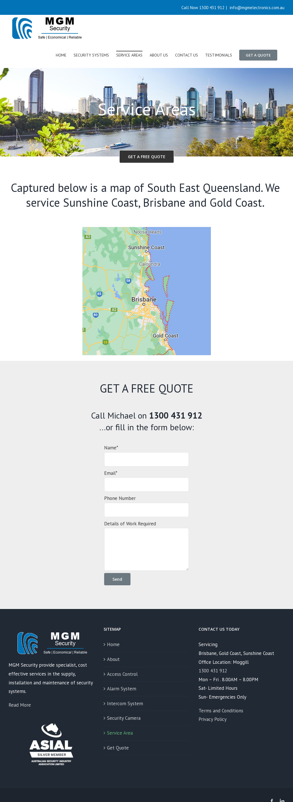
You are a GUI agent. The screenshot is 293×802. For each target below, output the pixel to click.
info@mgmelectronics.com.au (256, 7)
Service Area (120, 733)
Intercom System (125, 703)
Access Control (122, 674)
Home (113, 644)
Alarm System (121, 689)
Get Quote (118, 748)
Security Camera (123, 718)
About (113, 659)
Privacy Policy (213, 719)
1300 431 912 (213, 671)
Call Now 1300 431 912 (202, 7)
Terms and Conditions (221, 710)
